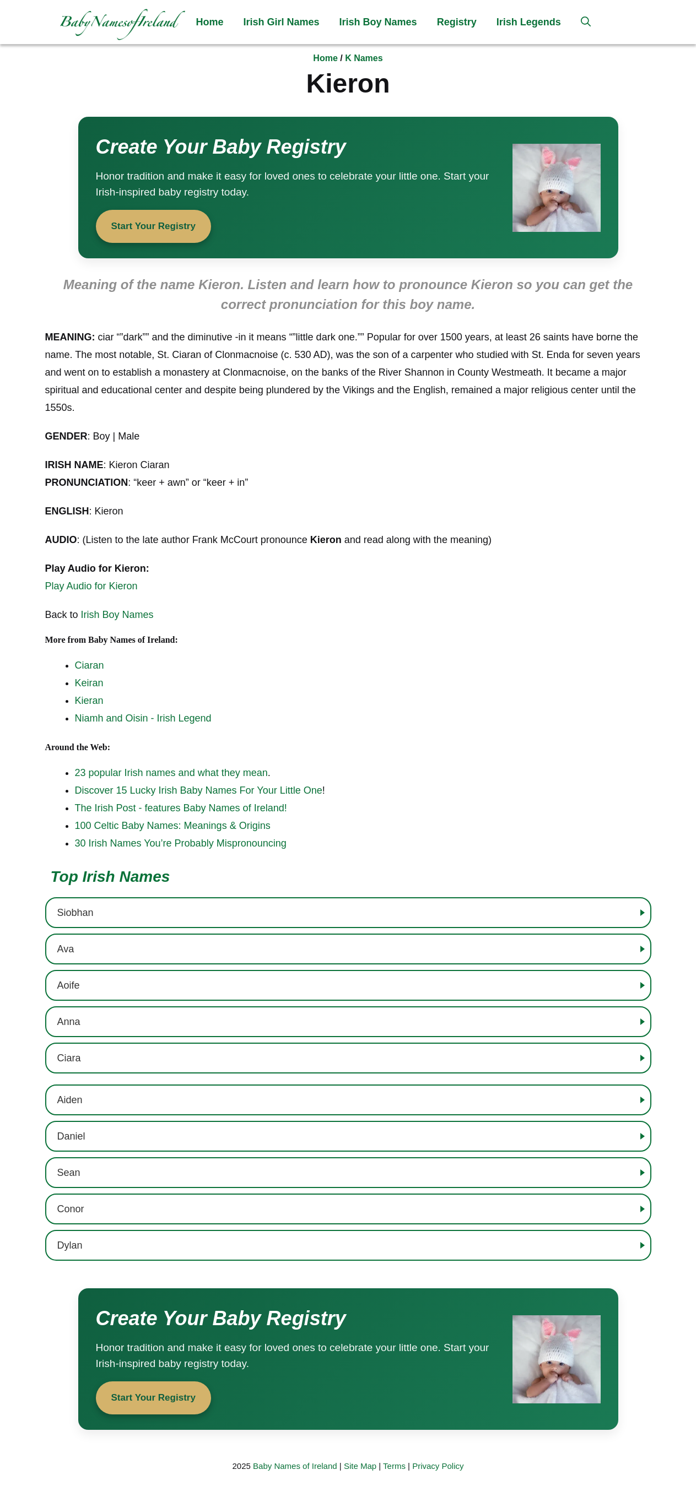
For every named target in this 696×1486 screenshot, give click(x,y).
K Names (363, 58)
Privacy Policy (437, 1466)
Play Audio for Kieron (91, 586)
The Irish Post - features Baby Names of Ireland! (181, 807)
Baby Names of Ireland (295, 1466)
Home (210, 22)
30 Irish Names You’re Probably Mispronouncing (181, 843)
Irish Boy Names (378, 22)
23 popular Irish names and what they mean (171, 772)
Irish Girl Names (282, 22)
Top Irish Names (110, 876)
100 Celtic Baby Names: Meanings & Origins (173, 825)
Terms (394, 1466)
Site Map (360, 1466)
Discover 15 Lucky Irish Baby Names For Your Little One (198, 790)
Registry (457, 22)
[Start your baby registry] (348, 187)
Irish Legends (529, 22)
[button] (586, 22)
